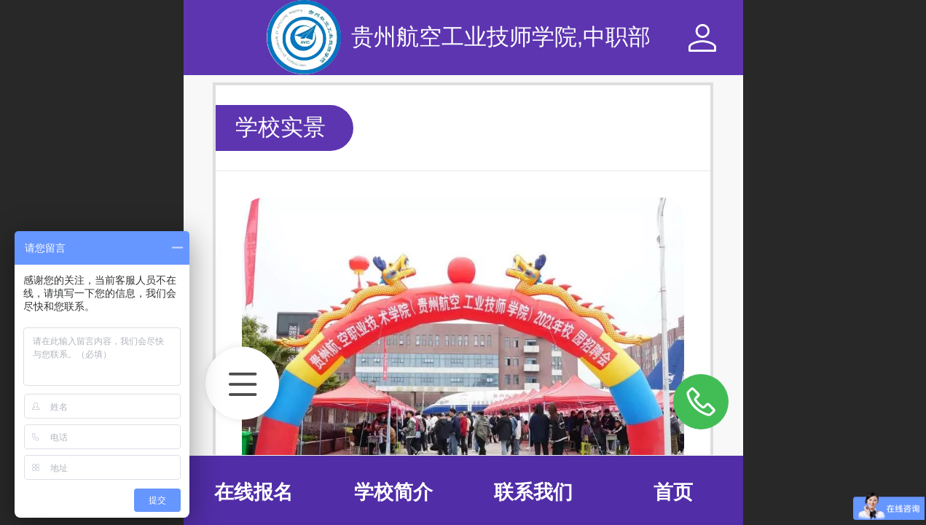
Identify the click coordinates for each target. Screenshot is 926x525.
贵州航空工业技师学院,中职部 (501, 37)
